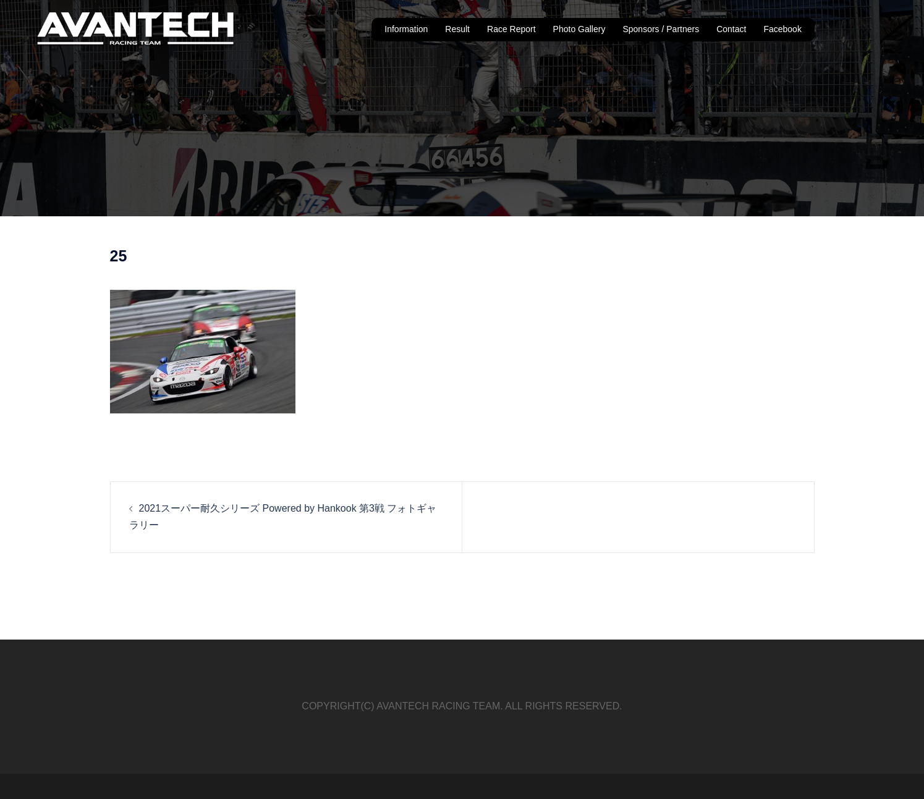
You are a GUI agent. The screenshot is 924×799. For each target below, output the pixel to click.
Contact (731, 29)
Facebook (782, 29)
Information (406, 29)
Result (457, 29)
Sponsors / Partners (660, 29)
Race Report (511, 29)
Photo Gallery (579, 29)
